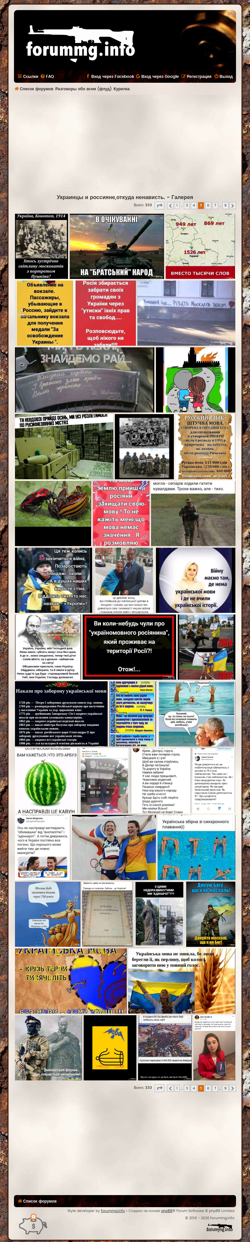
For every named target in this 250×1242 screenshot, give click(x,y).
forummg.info (113, 1211)
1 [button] (177, 205)
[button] (159, 205)
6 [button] (208, 205)
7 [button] (215, 205)
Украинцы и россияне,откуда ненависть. (111, 197)
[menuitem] (47, 77)
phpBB (167, 1211)
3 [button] (187, 205)
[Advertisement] (132, 143)
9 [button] (225, 205)
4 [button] (194, 205)
